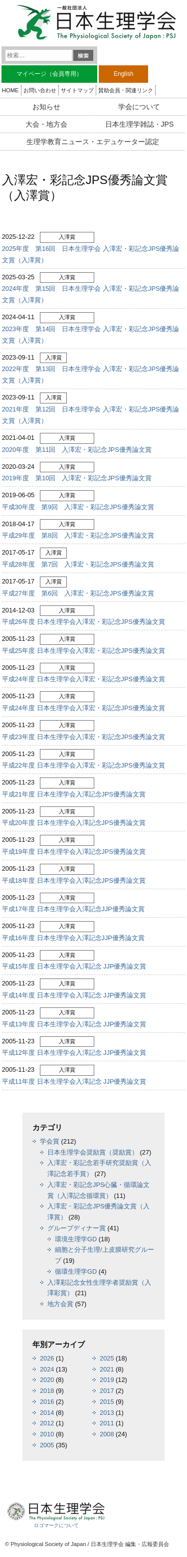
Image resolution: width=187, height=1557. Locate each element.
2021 (107, 1369)
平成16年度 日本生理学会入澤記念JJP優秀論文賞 (73, 938)
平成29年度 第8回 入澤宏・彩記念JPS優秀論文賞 (78, 535)
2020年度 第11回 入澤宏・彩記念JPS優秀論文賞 (77, 449)
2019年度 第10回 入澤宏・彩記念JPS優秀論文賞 (77, 478)
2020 (47, 1379)
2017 (107, 1390)
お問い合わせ (39, 90)
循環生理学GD (76, 1271)
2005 (47, 1445)
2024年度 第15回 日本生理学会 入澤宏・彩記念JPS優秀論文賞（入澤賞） (91, 294)
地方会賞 (60, 1304)
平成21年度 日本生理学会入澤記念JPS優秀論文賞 (74, 794)
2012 (47, 1423)
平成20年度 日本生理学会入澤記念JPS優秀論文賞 (74, 822)
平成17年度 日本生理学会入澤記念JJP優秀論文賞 (73, 909)
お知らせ (46, 107)
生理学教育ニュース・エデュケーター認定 (92, 142)
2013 (107, 1412)
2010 (47, 1434)
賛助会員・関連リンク (125, 90)
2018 (47, 1390)
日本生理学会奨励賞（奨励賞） (92, 1152)
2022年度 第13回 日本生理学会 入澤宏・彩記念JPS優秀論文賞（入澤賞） (91, 374)
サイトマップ (77, 90)
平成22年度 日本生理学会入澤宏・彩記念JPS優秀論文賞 (83, 765)
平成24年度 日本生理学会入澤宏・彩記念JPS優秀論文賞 (83, 679)
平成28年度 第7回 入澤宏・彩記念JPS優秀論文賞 (78, 564)
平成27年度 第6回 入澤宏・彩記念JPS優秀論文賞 (78, 593)
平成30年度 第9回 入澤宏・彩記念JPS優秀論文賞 (78, 507)
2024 (47, 1369)
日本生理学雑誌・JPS (139, 124)
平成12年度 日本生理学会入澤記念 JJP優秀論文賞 (74, 1052)
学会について (139, 107)
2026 (47, 1358)
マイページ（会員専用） (49, 73)
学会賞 (49, 1141)
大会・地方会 (46, 124)
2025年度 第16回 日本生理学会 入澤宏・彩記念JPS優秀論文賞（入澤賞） (91, 254)
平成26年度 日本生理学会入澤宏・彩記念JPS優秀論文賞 (83, 621)
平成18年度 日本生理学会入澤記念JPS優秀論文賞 (74, 880)
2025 (107, 1358)
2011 (107, 1423)
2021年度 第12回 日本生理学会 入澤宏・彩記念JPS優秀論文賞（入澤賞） (91, 414)
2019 (107, 1379)
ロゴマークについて (56, 1525)
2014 (47, 1412)
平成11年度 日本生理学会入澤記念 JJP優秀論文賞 (74, 1081)
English (123, 73)
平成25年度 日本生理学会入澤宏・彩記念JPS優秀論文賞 (83, 650)
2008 (107, 1434)
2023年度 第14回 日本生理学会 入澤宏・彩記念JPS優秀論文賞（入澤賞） (91, 334)
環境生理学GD (76, 1239)
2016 (47, 1401)
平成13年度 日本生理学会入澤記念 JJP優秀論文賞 (74, 1024)
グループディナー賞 (76, 1228)
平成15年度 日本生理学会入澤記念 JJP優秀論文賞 (74, 966)
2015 (107, 1401)
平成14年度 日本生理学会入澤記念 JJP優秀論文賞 (74, 995)
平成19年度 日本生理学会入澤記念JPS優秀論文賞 (74, 851)
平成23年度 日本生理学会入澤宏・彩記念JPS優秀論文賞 (83, 737)
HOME (10, 90)
